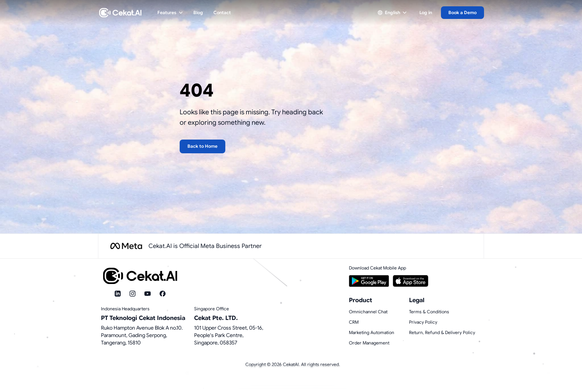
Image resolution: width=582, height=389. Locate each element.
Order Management (369, 343)
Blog (198, 12)
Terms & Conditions (429, 311)
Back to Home (202, 146)
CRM (354, 322)
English (392, 12)
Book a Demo (462, 12)
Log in (425, 12)
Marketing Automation (371, 332)
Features (170, 12)
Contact (222, 12)
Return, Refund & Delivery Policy (442, 332)
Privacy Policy (423, 322)
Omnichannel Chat (368, 311)
